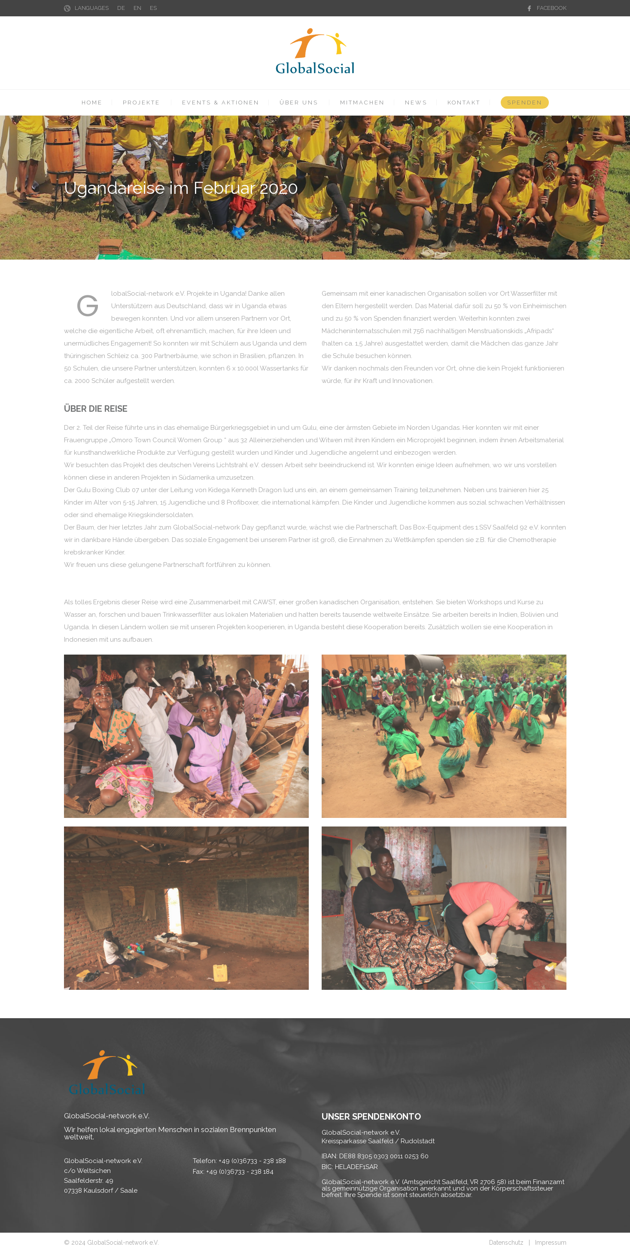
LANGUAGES (92, 8)
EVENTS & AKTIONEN (220, 102)
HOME (92, 102)
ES (153, 8)
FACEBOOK (551, 8)
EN (137, 8)
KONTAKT (464, 102)
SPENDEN (524, 102)
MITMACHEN (362, 102)
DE (121, 8)
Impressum (550, 1242)
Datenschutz (506, 1242)
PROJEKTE (141, 102)
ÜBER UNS (299, 102)
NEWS (416, 102)
